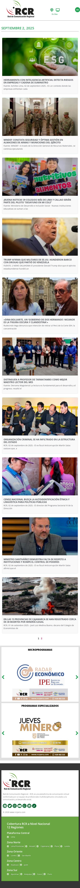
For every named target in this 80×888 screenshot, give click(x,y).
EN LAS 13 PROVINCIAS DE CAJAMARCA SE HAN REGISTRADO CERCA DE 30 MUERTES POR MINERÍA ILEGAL (40, 620)
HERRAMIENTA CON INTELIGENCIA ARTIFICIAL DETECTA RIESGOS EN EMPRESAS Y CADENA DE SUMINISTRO (38, 81)
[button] (3, 677)
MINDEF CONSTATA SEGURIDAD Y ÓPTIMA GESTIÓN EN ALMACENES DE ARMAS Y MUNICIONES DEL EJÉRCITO (33, 141)
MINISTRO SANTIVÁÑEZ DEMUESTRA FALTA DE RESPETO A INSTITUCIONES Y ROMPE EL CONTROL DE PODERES (35, 560)
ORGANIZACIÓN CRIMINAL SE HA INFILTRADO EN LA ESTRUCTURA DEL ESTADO (39, 441)
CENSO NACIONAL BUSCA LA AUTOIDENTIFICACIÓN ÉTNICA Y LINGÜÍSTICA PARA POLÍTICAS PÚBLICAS (36, 501)
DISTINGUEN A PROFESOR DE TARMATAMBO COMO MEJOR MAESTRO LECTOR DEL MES (35, 381)
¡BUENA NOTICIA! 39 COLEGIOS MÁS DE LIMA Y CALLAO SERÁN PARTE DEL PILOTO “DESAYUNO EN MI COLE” (37, 201)
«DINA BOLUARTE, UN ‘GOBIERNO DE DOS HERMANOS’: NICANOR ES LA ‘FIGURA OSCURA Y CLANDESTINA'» (39, 321)
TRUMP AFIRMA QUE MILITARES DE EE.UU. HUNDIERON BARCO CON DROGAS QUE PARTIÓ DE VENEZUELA (38, 261)
